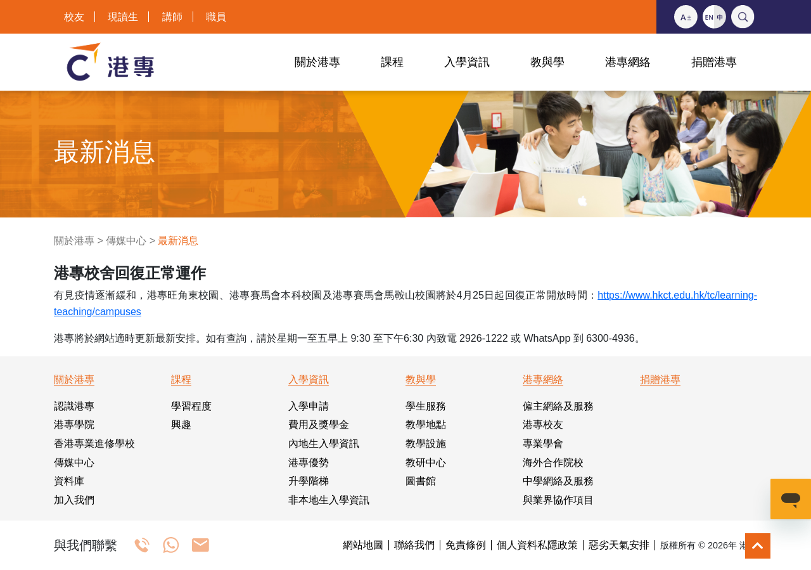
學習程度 (191, 406)
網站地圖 (363, 545)
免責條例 (465, 545)
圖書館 (421, 481)
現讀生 (123, 16)
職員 (216, 16)
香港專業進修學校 (94, 443)
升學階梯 (308, 481)
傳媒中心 (126, 240)
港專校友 (543, 424)
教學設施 (426, 443)
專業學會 (543, 443)
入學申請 (308, 406)
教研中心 (426, 462)
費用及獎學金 (318, 424)
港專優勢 (308, 462)
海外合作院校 (553, 462)
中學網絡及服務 (558, 481)
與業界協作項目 (558, 500)
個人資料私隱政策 (537, 545)
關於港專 (74, 240)
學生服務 (426, 406)
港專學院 (74, 424)
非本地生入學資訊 (328, 500)
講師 (172, 16)
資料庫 (69, 481)
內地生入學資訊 (323, 443)
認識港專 (74, 406)
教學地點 (426, 424)
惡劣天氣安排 (619, 545)
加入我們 (74, 500)
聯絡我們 (414, 545)
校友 (74, 16)
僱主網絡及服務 (558, 406)
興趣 (181, 424)
